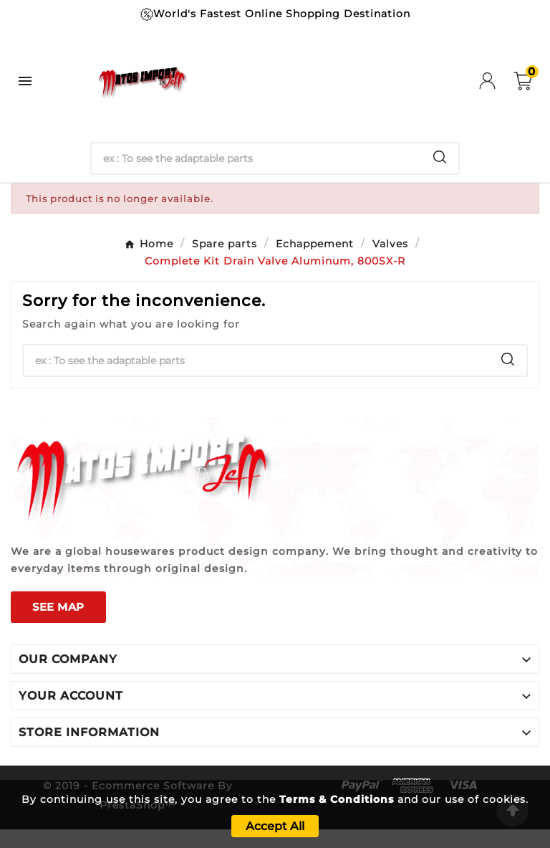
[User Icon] (496, 80)
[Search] (257, 158)
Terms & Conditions (336, 799)
